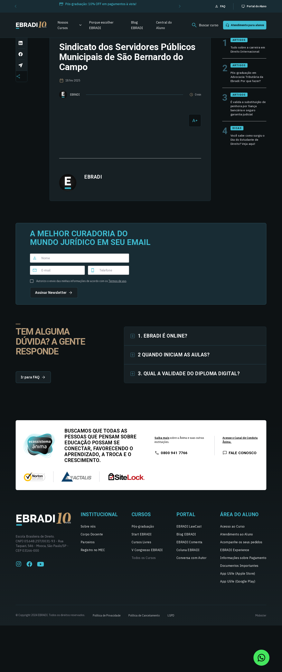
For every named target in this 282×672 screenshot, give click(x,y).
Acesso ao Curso (232, 538)
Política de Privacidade (107, 627)
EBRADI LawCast (189, 538)
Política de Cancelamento (144, 627)
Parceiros (88, 553)
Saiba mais (162, 449)
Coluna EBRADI (187, 561)
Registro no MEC (93, 561)
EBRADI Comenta (189, 553)
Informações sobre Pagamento (243, 569)
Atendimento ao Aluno (236, 546)
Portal (185, 526)
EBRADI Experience (234, 561)
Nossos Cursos (63, 25)
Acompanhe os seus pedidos (241, 553)
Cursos (141, 526)
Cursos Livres (141, 553)
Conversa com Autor (191, 569)
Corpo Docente (92, 546)
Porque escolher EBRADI (101, 25)
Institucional (99, 526)
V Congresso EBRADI (147, 561)
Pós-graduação (143, 538)
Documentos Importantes (239, 577)
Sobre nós (88, 538)
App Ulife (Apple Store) (237, 585)
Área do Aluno (239, 526)
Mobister (260, 627)
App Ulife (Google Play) (237, 593)
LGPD (171, 627)
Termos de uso (117, 297)
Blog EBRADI (137, 25)
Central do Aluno (164, 25)
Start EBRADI (142, 546)
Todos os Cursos (144, 569)
